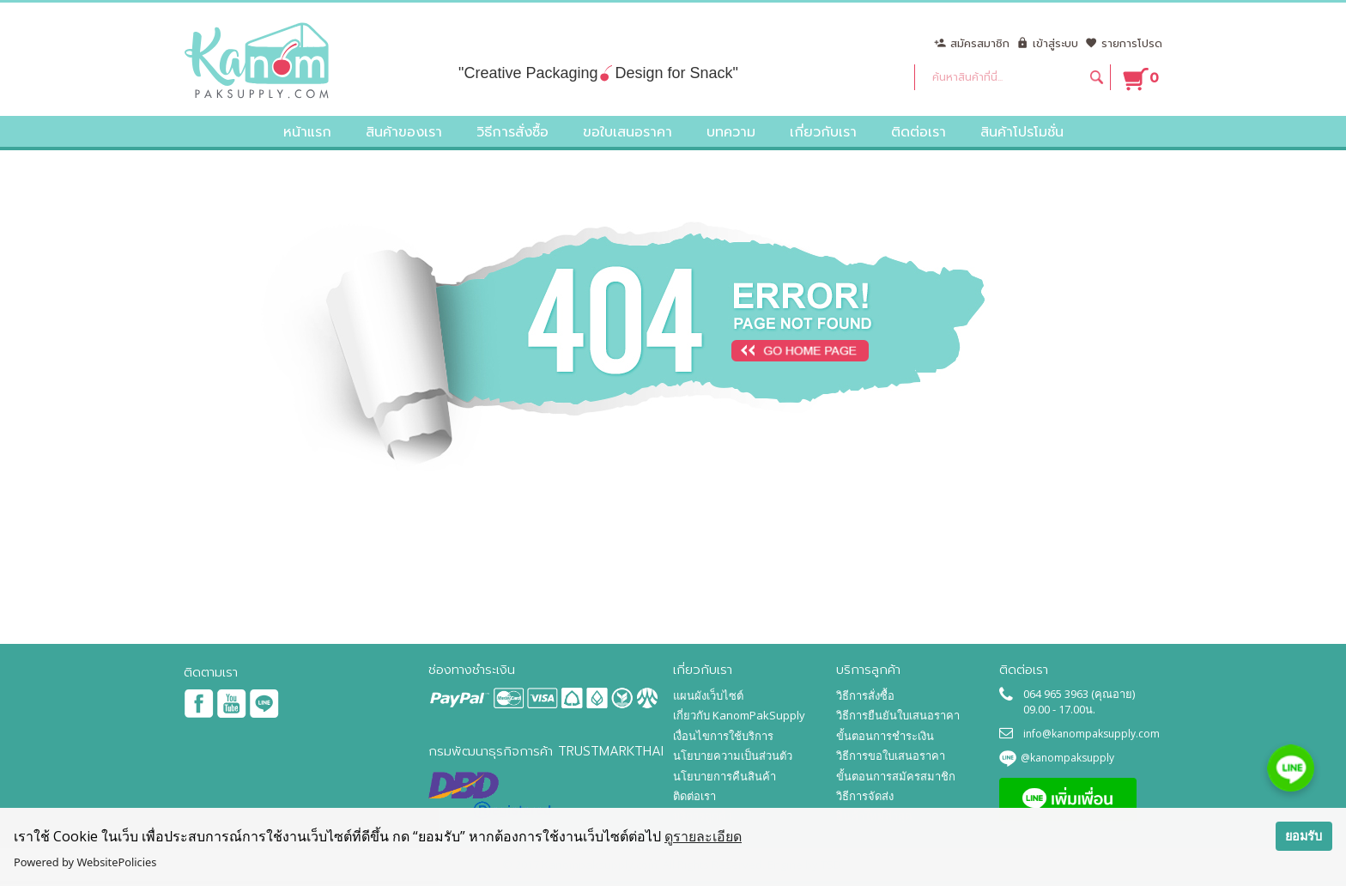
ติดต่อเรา (694, 796)
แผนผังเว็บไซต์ (708, 695)
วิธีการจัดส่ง (865, 796)
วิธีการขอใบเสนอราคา (890, 755)
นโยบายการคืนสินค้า (724, 776)
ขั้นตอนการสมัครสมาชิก (895, 776)
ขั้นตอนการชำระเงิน (885, 735)
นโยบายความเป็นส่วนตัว (732, 755)
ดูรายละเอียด (703, 836)
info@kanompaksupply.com (1091, 733)
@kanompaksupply (1067, 757)
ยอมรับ (1303, 836)
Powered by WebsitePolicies (85, 862)
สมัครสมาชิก (980, 43)
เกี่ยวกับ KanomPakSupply (739, 715)
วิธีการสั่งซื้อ (865, 695)
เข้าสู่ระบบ (1055, 43)
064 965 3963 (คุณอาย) (1079, 693)
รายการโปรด (1131, 43)
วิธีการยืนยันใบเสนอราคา (898, 715)
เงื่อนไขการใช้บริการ (723, 735)
